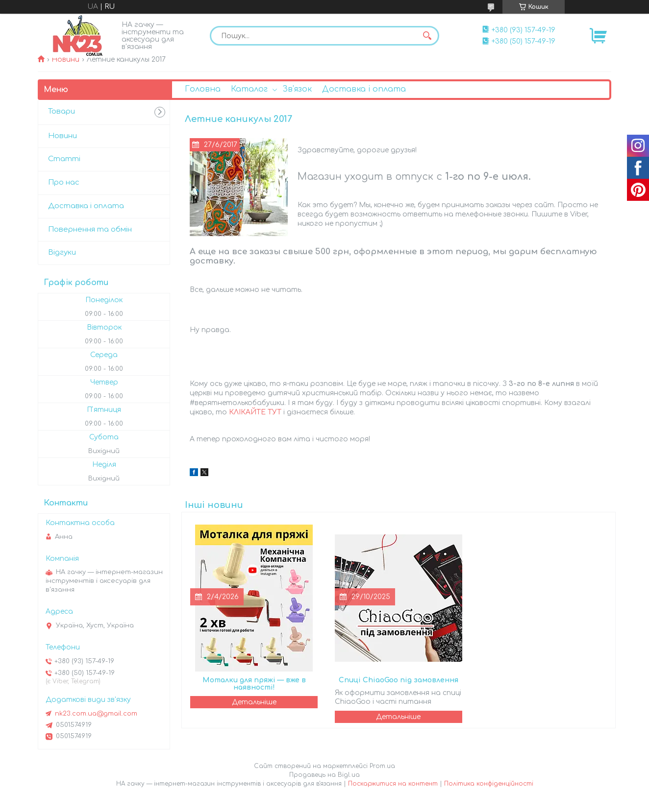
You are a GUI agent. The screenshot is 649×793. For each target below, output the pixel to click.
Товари (61, 111)
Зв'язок (297, 89)
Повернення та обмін (90, 229)
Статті (64, 159)
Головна (203, 89)
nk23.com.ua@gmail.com (96, 713)
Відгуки (62, 252)
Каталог (249, 89)
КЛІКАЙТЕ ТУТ (255, 412)
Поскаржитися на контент (393, 783)
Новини (65, 59)
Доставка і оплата (364, 89)
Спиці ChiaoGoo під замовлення (398, 680)
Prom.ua (382, 766)
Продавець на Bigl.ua (324, 774)
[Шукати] (427, 36)
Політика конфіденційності (488, 783)
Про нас (63, 182)
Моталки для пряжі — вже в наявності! (254, 683)
